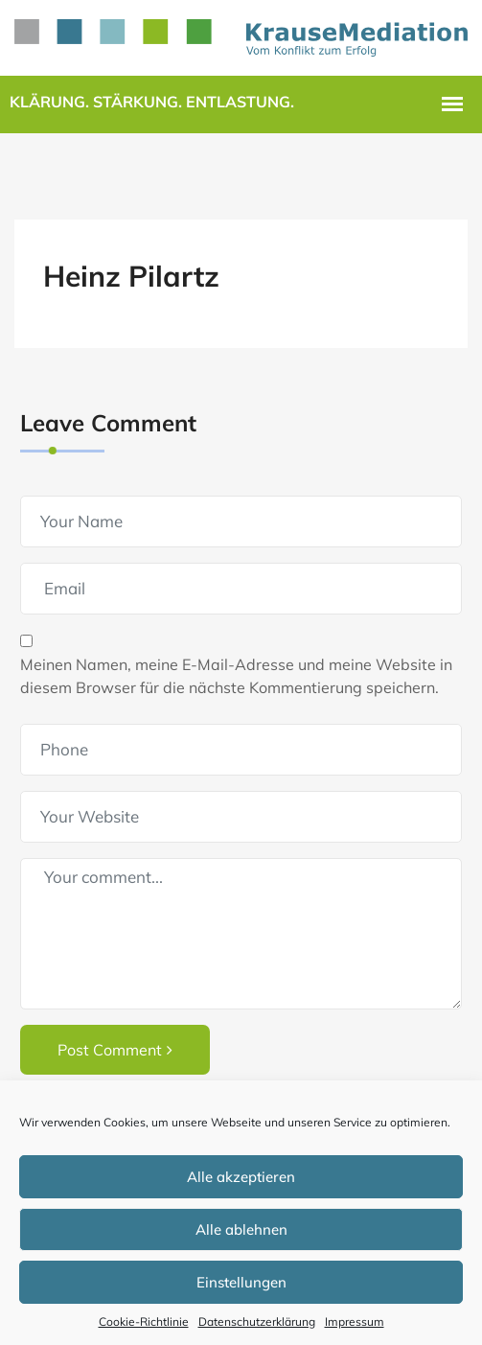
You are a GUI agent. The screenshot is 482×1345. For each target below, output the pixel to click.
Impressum (354, 1321)
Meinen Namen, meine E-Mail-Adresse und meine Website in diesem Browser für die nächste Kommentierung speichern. (236, 676)
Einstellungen (241, 1282)
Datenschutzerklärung (256, 1321)
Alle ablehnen (241, 1229)
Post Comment (114, 1049)
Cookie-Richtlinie (144, 1321)
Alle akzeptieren (241, 1177)
